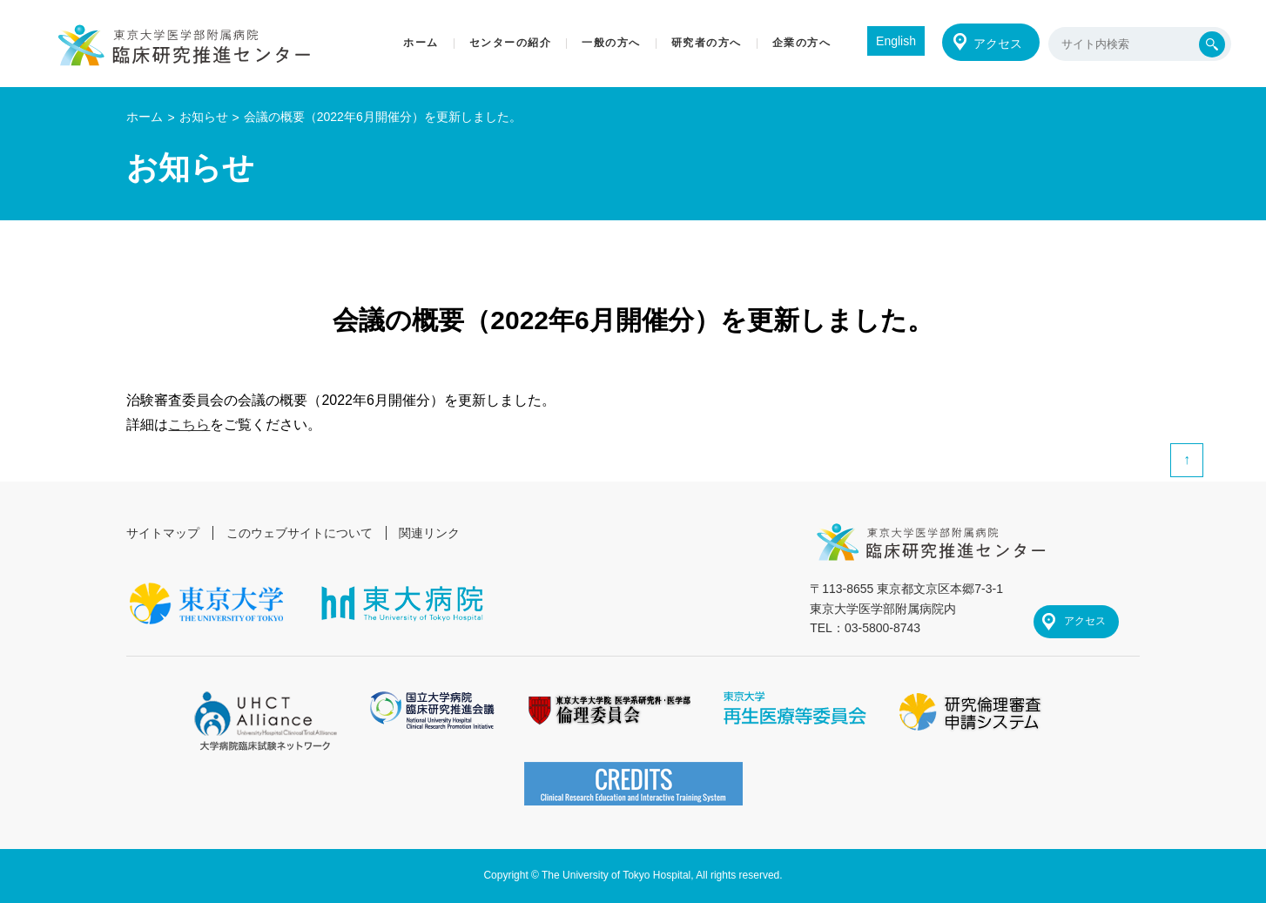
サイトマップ (162, 533)
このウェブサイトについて (299, 533)
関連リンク (429, 533)
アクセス (997, 44)
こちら (189, 424)
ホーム (144, 117)
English (896, 41)
